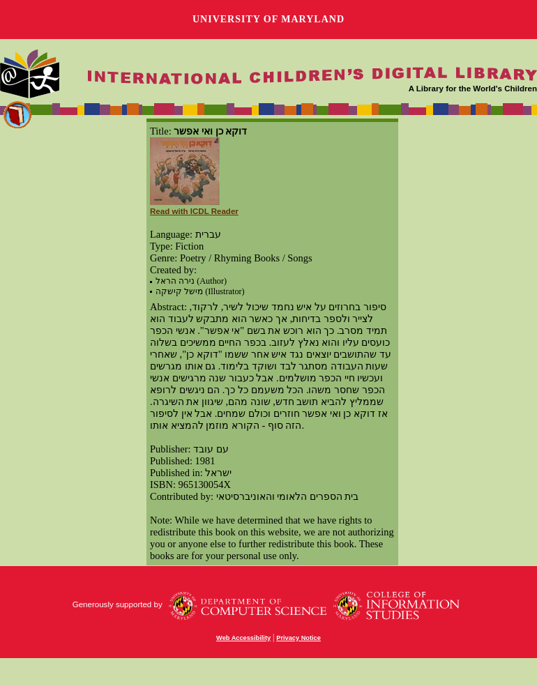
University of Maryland (268, 19)
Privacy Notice (298, 637)
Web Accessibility (243, 637)
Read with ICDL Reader (194, 211)
